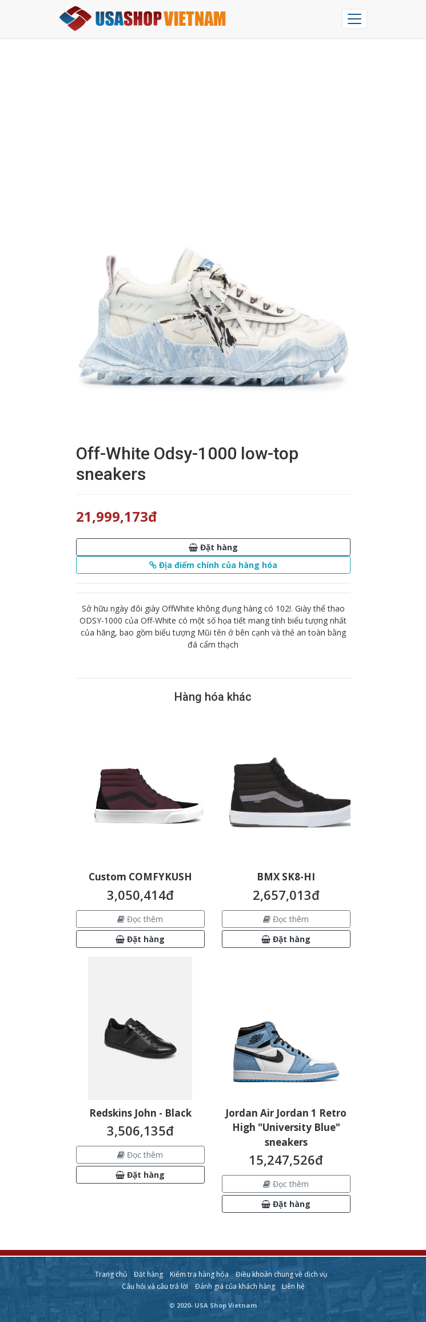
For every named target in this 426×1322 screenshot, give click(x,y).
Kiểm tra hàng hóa (199, 1274)
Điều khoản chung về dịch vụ (281, 1274)
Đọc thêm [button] (140, 919)
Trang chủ (111, 1274)
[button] (213, 547)
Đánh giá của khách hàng (235, 1286)
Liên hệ (293, 1286)
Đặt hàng (148, 1274)
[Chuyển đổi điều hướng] (354, 19)
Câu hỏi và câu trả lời (155, 1286)
